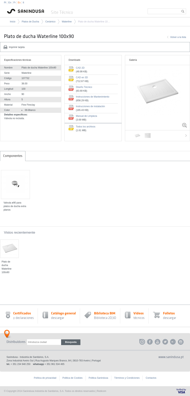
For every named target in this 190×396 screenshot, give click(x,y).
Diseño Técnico (84, 87)
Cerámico (50, 21)
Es (19, 2)
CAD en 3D (82, 77)
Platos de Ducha (30, 21)
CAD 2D (80, 67)
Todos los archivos (85, 126)
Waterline (67, 21)
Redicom (101, 391)
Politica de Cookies (72, 378)
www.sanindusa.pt (171, 357)
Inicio (12, 21)
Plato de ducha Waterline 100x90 (94, 21)
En (9, 2)
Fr (14, 2)
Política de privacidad (45, 378)
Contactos (151, 378)
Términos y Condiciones (127, 378)
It (23, 2)
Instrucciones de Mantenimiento (92, 96)
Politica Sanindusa (98, 378)
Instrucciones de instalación (90, 106)
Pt (5, 2)
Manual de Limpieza (86, 116)
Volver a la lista (178, 37)
